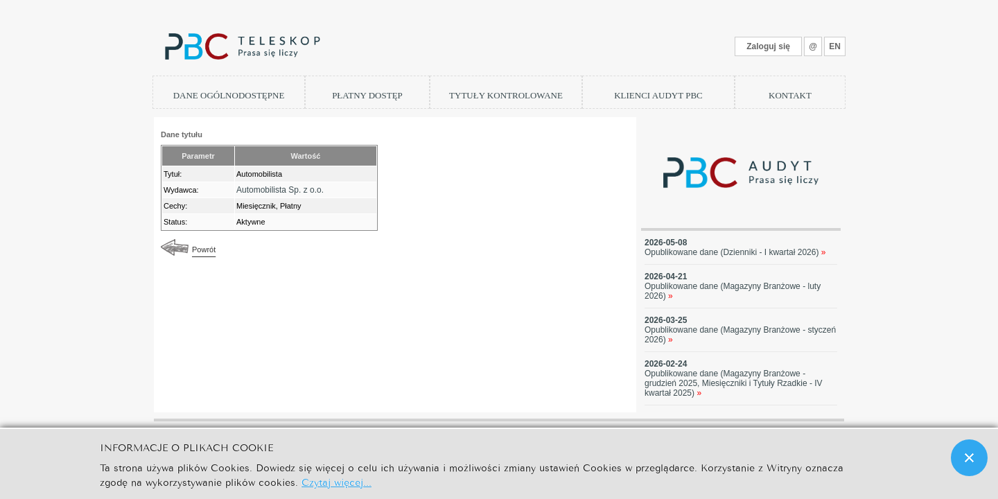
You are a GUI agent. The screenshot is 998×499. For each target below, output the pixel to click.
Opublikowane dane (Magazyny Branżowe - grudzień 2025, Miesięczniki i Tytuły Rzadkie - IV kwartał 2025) (734, 383)
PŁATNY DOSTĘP (367, 95)
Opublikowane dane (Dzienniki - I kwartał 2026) (735, 252)
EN (835, 46)
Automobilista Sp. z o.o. (280, 190)
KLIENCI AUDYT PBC (658, 95)
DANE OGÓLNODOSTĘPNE (229, 95)
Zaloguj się (768, 46)
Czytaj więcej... (336, 481)
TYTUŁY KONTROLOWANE (506, 95)
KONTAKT (790, 95)
